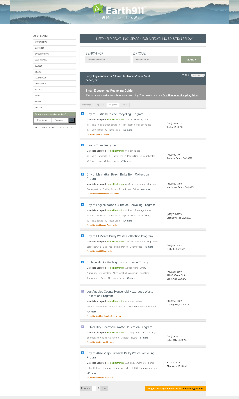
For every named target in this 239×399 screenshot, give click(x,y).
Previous (85, 388)
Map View (100, 105)
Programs (113, 105)
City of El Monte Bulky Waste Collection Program (120, 236)
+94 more (91, 311)
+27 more (91, 373)
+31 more (143, 338)
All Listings (86, 105)
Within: (193, 75)
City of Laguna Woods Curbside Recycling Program (121, 205)
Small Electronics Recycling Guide (180, 95)
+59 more (130, 278)
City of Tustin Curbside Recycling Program (115, 114)
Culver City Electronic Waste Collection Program (119, 327)
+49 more (148, 247)
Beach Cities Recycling (102, 145)
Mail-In (125, 105)
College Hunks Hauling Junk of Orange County (117, 262)
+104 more (126, 221)
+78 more (126, 161)
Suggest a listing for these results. (175, 388)
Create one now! (65, 127)
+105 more (126, 130)
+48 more (145, 189)
